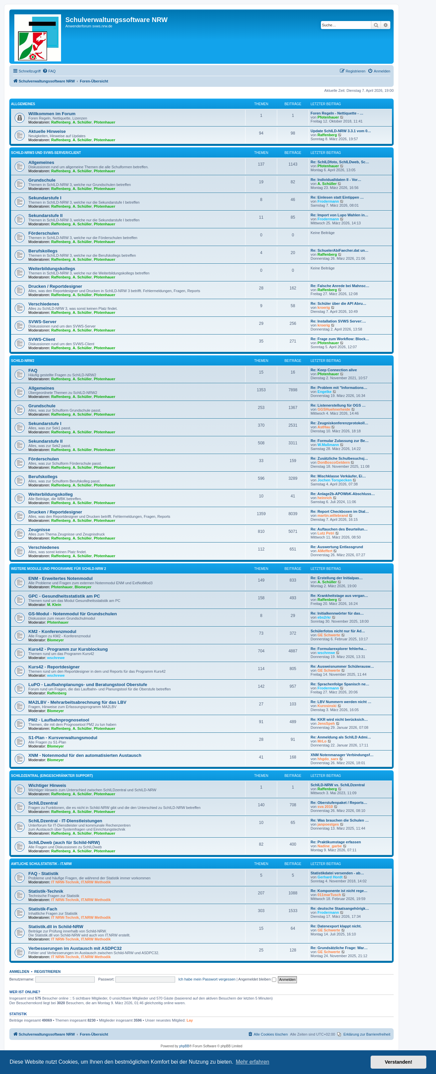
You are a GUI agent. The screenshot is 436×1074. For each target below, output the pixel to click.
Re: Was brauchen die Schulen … (340, 820)
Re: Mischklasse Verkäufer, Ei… (338, 476)
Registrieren (47, 972)
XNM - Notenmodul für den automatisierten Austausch (84, 755)
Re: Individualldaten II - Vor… (336, 180)
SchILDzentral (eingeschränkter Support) (52, 776)
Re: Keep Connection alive (334, 370)
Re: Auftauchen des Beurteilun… (339, 529)
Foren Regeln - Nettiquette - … (337, 113)
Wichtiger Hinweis (47, 785)
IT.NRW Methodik (96, 882)
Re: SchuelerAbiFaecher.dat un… (340, 250)
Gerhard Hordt (330, 877)
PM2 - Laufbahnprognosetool (58, 719)
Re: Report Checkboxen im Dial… (340, 511)
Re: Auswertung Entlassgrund (337, 547)
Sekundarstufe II (45, 215)
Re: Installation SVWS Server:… (338, 321)
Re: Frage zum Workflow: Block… (340, 339)
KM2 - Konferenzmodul (52, 631)
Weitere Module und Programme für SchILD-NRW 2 (58, 569)
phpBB (184, 1046)
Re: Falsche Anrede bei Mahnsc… (340, 286)
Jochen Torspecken (335, 480)
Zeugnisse (39, 529)
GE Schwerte (329, 635)
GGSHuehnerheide (334, 409)
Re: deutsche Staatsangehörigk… (340, 908)
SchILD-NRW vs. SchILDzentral (338, 785)
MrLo (322, 741)
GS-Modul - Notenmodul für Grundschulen (72, 613)
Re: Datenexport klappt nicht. (336, 926)
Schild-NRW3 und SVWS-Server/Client (46, 153)
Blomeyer (83, 587)
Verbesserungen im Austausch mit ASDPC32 (75, 948)
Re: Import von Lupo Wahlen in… (339, 215)
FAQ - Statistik (43, 873)
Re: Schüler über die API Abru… (338, 303)
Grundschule (41, 180)
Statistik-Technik (45, 891)
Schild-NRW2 (22, 361)
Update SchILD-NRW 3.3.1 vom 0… (341, 131)
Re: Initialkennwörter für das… (337, 613)
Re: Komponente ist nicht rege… (339, 891)
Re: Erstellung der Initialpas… (337, 578)
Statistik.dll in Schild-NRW (55, 926)
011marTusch (329, 895)
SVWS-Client (41, 339)
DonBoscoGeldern (334, 462)
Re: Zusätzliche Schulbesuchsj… (339, 458)
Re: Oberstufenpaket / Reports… (339, 803)
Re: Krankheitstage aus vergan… (339, 596)
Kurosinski (327, 706)
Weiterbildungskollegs (51, 268)
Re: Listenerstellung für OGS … (338, 405)
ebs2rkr (324, 617)
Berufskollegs (42, 250)
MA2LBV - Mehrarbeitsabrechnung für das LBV (77, 702)
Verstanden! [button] (398, 1062)
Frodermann (328, 201)
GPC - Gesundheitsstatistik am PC (64, 596)
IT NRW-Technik (65, 882)
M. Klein (54, 605)
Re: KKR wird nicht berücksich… (339, 719)
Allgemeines (23, 104)
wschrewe (56, 658)
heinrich (325, 498)
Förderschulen (43, 233)
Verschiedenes (43, 303)
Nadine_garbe (330, 846)
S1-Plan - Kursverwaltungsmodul (62, 737)
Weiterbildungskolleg (50, 494)
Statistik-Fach (42, 908)
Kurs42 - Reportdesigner (54, 666)
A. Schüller (82, 122)
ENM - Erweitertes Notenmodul (60, 578)
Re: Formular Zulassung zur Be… (340, 441)
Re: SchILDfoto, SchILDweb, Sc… (340, 162)
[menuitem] (49, 71)
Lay (189, 1020)
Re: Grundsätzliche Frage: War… (339, 948)
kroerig (324, 307)
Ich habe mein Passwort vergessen (207, 979)
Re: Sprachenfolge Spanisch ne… (340, 684)
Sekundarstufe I (44, 197)
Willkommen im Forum (51, 113)
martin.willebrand (333, 515)
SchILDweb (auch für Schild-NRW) (64, 842)
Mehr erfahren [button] (253, 1062)
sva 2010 (325, 807)
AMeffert (325, 551)
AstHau (324, 427)
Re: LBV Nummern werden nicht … (341, 702)
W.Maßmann (328, 445)
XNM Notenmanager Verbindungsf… (342, 755)
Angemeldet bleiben (257, 979)
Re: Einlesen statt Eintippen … (337, 197)
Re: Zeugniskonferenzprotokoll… (339, 423)
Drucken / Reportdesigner (55, 286)
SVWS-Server (42, 321)
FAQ (32, 370)
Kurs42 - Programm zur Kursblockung (68, 649)
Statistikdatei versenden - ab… (337, 873)
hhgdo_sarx (328, 759)
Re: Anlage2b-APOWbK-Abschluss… (343, 494)
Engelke (325, 392)
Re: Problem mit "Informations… (339, 388)
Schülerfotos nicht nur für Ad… (338, 631)
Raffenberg (61, 122)
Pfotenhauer (104, 122)
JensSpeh (326, 723)
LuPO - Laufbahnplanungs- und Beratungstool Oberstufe (87, 684)
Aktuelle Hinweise (47, 131)
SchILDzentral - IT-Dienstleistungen (65, 820)
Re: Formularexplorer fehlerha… (339, 649)
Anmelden (19, 972)
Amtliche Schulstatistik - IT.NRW (41, 864)
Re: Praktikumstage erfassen (336, 842)
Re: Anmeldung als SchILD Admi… (341, 737)
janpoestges (328, 824)
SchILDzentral (43, 803)
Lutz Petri (326, 533)
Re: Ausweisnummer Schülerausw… (342, 666)
